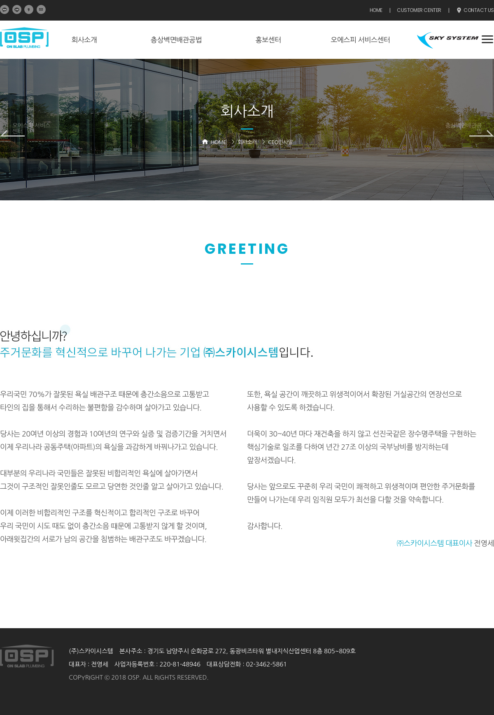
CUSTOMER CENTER (419, 10)
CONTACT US (475, 11)
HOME (376, 10)
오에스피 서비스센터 (360, 39)
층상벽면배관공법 (176, 39)
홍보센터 (268, 39)
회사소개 (84, 39)
